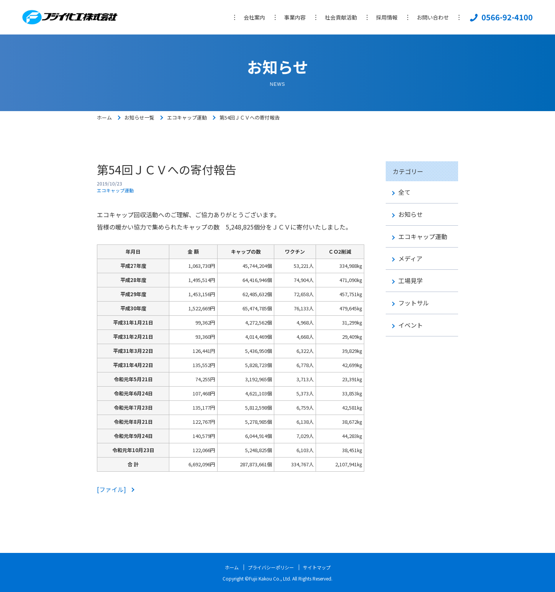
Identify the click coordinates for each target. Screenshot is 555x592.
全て (404, 192)
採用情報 (387, 17)
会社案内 (254, 17)
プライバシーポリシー (269, 567)
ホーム (104, 117)
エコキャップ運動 (187, 117)
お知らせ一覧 (139, 117)
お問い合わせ (433, 17)
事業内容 (295, 17)
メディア (410, 258)
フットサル (413, 303)
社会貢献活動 (341, 17)
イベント (410, 325)
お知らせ (410, 214)
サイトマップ (322, 567)
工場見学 (410, 281)
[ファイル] (112, 489)
